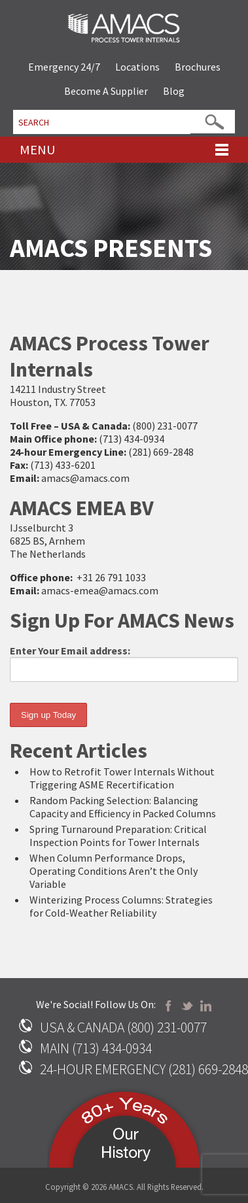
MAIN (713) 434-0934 (96, 1048)
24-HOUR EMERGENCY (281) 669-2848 (144, 1069)
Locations (137, 66)
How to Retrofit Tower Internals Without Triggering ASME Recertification (122, 778)
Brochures (198, 66)
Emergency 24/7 (64, 66)
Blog (174, 90)
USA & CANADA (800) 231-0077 (123, 1027)
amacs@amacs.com (85, 477)
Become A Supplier (106, 90)
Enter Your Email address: (124, 663)
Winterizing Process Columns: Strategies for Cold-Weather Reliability (121, 906)
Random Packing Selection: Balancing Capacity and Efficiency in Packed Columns (122, 807)
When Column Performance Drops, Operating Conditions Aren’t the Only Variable (113, 870)
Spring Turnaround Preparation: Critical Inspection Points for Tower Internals (118, 835)
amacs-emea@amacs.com (99, 590)
